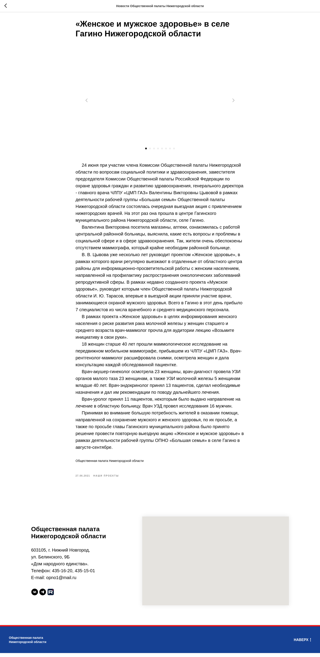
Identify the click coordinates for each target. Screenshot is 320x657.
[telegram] (42, 596)
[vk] (34, 596)
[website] (50, 596)
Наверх (302, 644)
